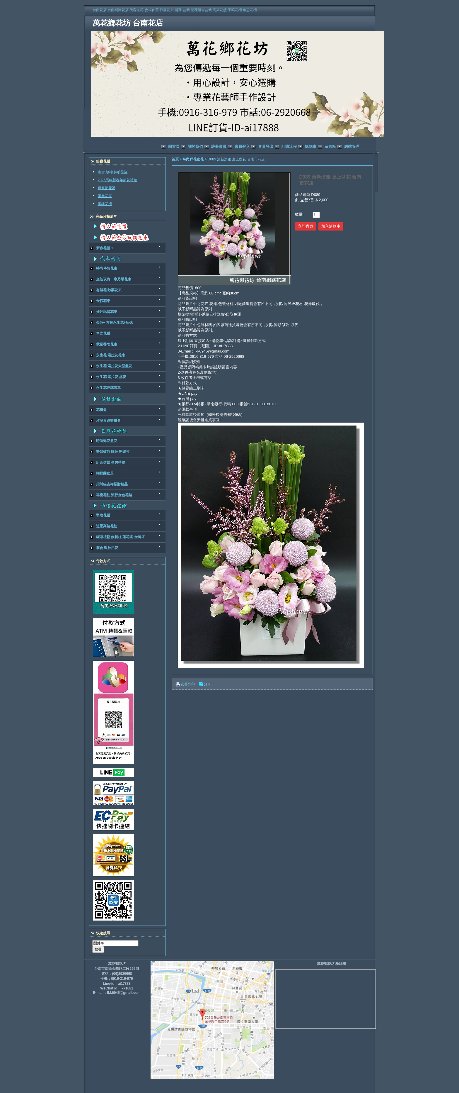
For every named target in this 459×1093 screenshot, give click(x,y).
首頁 (175, 159)
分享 (207, 684)
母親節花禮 (106, 188)
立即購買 (305, 226)
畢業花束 (105, 196)
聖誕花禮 (105, 204)
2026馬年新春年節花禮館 (117, 180)
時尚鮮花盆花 (193, 159)
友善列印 (188, 684)
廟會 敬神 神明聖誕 (113, 172)
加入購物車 (330, 226)
